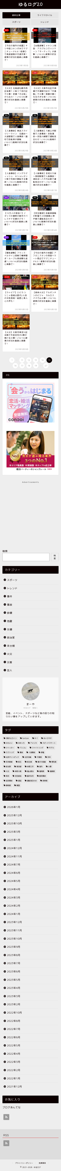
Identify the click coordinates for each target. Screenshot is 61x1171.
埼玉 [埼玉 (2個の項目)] (19, 762)
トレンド (45, 22)
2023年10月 (14, 938)
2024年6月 (13, 873)
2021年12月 (14, 1086)
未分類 (11, 646)
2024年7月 (13, 864)
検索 (5, 551)
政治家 (11, 637)
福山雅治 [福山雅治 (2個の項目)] (30, 771)
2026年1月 (13, 807)
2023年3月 (13, 996)
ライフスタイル (44, 15)
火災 (9, 654)
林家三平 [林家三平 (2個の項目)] (30, 766)
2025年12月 (14, 815)
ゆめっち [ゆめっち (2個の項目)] (21, 743)
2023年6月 (13, 971)
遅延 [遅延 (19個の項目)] (19, 781)
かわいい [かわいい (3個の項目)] (9, 743)
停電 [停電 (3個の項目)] (42, 752)
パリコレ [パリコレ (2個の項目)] (23, 748)
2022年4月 (13, 1053)
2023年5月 (13, 980)
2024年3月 (13, 897)
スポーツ (16, 22)
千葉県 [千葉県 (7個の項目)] (39, 757)
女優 (9, 629)
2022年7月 (13, 1029)
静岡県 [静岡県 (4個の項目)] (8, 785)
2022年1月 (13, 1078)
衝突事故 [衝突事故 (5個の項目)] (42, 776)
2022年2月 (13, 1070)
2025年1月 (13, 840)
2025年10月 (14, 823)
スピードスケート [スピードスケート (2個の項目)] (48, 743)
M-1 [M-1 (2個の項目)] (36, 738)
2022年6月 (13, 1037)
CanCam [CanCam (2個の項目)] (25, 738)
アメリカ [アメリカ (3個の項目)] (33, 743)
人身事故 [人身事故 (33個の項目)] (32, 752)
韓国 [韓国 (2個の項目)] (18, 785)
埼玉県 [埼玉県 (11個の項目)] (29, 762)
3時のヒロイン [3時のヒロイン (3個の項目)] (11, 738)
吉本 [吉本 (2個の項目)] (49, 757)
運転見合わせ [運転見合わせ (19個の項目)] (32, 781)
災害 (9, 662)
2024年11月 (14, 856)
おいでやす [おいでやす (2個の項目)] (47, 738)
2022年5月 (13, 1045)
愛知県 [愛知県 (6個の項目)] (53, 762)
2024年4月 (13, 889)
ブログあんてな (11, 1107)
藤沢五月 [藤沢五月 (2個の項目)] (30, 776)
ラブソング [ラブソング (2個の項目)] (10, 752)
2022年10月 (14, 1012)
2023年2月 (13, 1004)
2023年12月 (14, 922)
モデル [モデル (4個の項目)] (51, 748)
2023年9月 (13, 947)
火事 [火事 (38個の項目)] (49, 766)
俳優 (9, 613)
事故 (9, 604)
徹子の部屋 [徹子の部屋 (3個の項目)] (42, 762)
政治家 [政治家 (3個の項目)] (8, 766)
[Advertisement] (30, 514)
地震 (9, 621)
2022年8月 (13, 1021)
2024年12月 (14, 848)
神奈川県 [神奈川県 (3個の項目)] (18, 771)
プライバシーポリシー (24, 1163)
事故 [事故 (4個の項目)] (21, 752)
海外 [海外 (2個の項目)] (40, 766)
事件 (9, 596)
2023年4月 (13, 988)
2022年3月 (13, 1062)
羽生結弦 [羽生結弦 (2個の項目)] (18, 776)
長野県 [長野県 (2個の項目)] (44, 781)
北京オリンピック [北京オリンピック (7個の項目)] (12, 757)
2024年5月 (13, 881)
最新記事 (16, 15)
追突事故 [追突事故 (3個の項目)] (9, 781)
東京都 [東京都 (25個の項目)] (18, 766)
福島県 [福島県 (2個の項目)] (52, 771)
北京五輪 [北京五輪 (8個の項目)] (28, 757)
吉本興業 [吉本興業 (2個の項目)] (9, 762)
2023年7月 (13, 963)
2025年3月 (13, 831)
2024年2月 (13, 905)
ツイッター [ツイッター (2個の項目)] (10, 748)
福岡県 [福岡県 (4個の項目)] (41, 771)
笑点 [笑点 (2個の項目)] (7, 776)
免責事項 (42, 1163)
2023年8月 (13, 955)
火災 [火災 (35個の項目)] (7, 771)
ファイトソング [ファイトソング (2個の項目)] (37, 748)
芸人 (9, 670)
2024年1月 (13, 914)
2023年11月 (14, 930)
